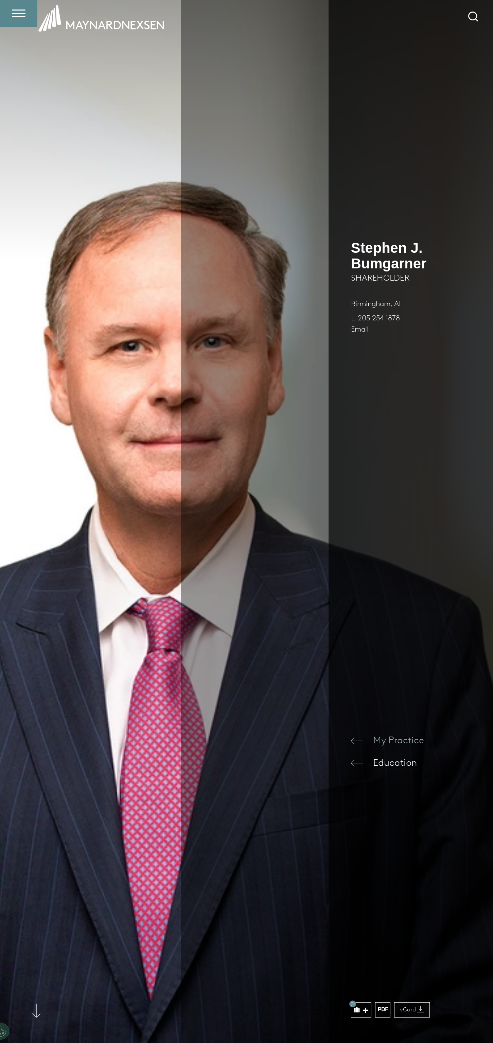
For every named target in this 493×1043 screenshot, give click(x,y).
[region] (124, 995)
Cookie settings (45, 1017)
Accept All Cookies (209, 1017)
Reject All (157, 1017)
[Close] (232, 965)
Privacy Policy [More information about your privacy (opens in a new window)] (50, 1000)
